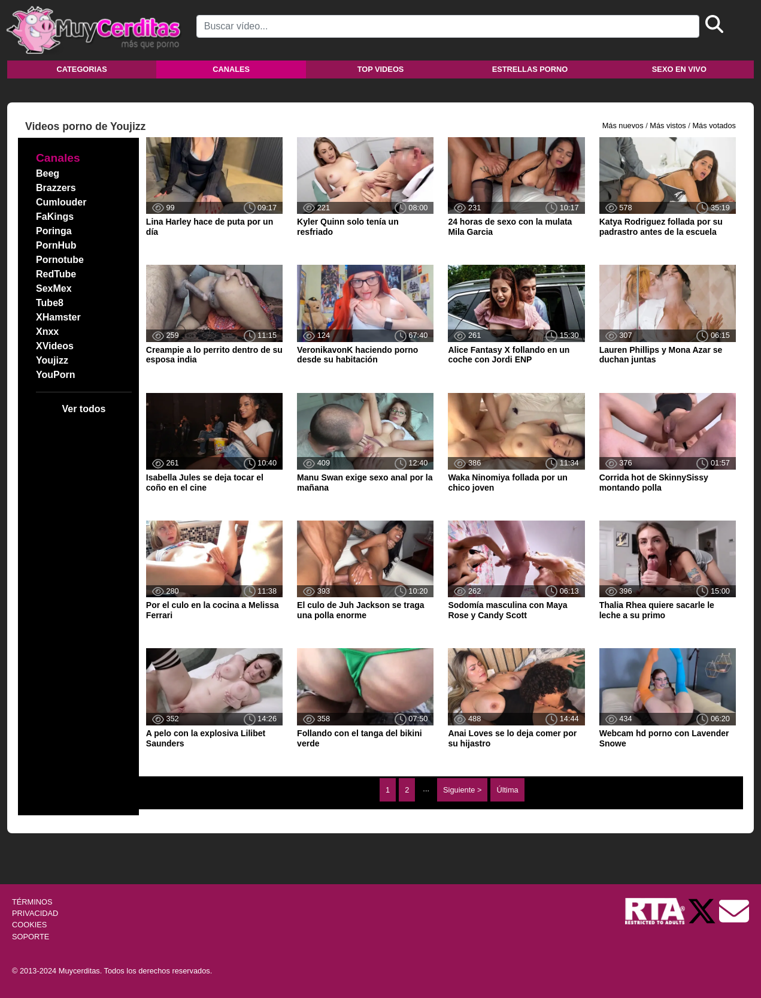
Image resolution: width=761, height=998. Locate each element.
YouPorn (55, 375)
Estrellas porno (530, 69)
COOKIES (29, 924)
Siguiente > (462, 789)
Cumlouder (61, 202)
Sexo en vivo (679, 69)
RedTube (56, 274)
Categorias (82, 69)
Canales (231, 69)
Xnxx (47, 331)
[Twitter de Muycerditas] (703, 910)
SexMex (54, 288)
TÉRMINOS (32, 901)
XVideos (55, 346)
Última (507, 789)
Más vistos (668, 125)
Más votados (714, 125)
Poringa (54, 231)
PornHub (56, 245)
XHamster (58, 317)
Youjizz (52, 360)
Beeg (47, 173)
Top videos (380, 69)
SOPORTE (30, 936)
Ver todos (83, 409)
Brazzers (56, 188)
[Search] (447, 26)
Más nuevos (623, 125)
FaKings (55, 216)
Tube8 (49, 303)
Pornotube (60, 260)
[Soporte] (734, 910)
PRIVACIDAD (35, 913)
